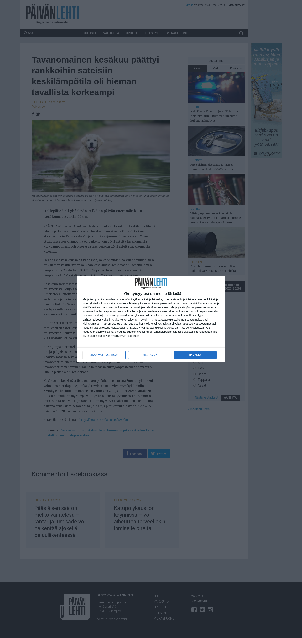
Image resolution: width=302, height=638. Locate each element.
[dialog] (151, 319)
